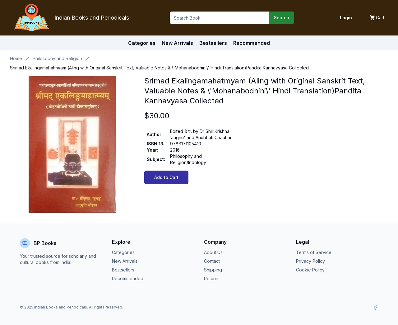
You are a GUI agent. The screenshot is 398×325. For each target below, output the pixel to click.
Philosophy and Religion (57, 58)
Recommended (127, 278)
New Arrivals (124, 261)
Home (16, 58)
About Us (213, 252)
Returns (212, 278)
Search (281, 17)
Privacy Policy (310, 261)
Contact (212, 261)
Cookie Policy (310, 269)
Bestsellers (123, 269)
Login (346, 17)
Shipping (213, 269)
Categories (141, 43)
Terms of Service (313, 252)
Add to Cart (166, 177)
